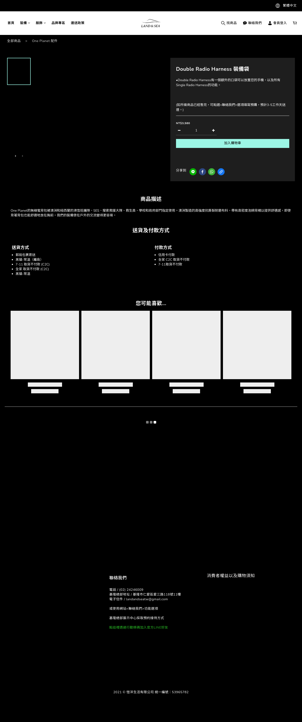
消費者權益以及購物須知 (231, 576)
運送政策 (77, 23)
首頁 (11, 23)
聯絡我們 (252, 23)
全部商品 (14, 41)
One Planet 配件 (45, 41)
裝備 (25, 23)
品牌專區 (58, 23)
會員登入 (277, 23)
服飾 (41, 23)
